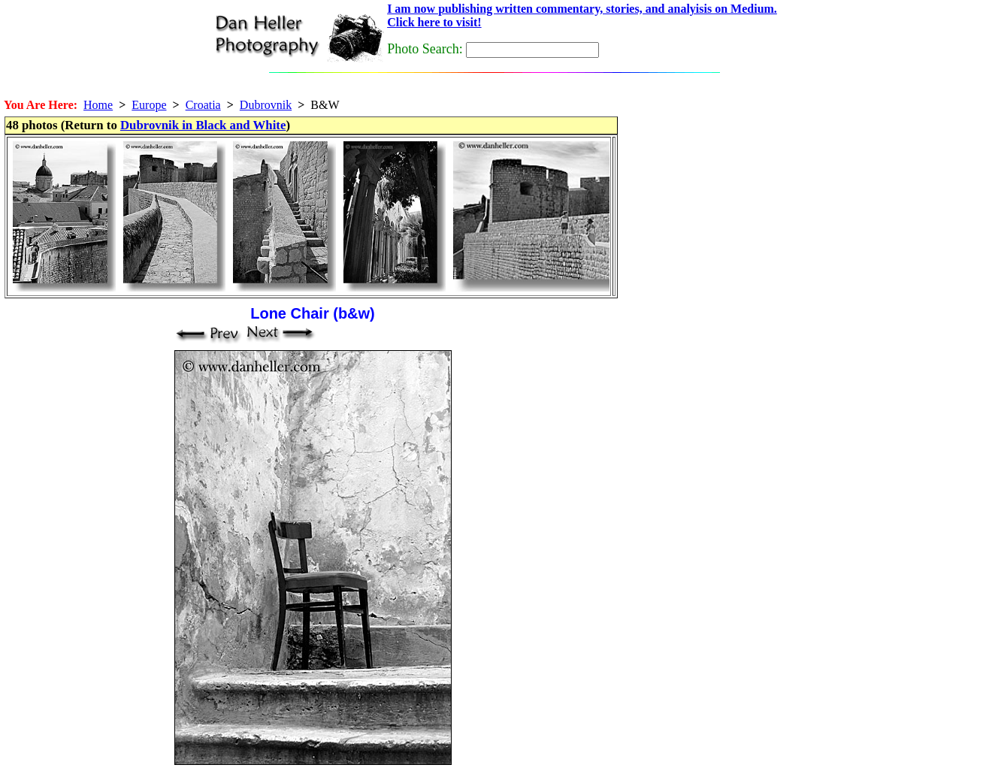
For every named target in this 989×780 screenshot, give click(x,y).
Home (98, 104)
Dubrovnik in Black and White (203, 125)
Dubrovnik (266, 104)
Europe (149, 104)
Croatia (203, 104)
